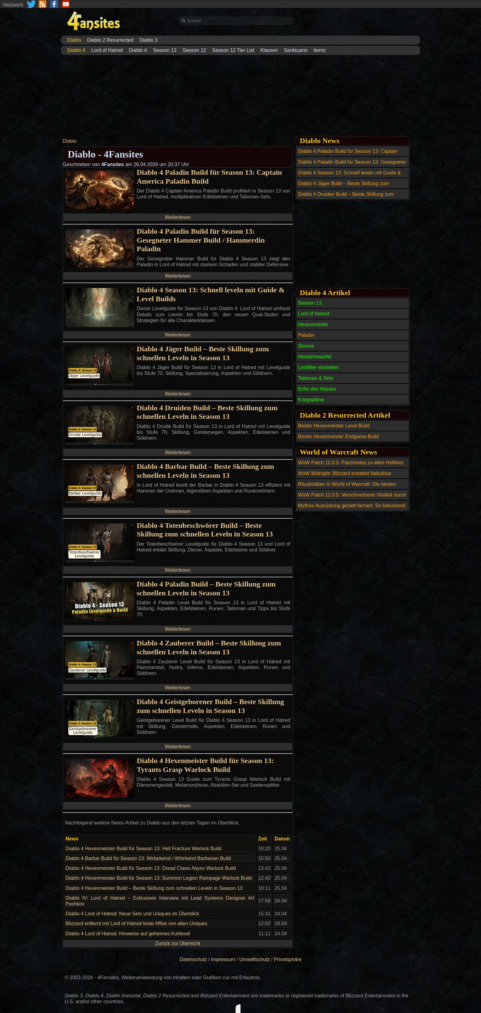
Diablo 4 (138, 50)
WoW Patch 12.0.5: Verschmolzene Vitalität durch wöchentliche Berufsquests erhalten (352, 498)
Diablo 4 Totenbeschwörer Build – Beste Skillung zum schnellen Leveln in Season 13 (205, 529)
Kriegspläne (311, 399)
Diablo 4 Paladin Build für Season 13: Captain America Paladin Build (209, 176)
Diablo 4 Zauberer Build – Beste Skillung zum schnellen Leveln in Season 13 (209, 647)
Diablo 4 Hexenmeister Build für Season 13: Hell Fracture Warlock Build (143, 848)
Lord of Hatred (107, 50)
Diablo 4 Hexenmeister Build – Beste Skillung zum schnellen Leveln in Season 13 (154, 888)
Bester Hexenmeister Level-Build (333, 425)
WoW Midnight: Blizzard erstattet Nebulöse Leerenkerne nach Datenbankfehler (344, 477)
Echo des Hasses (317, 389)
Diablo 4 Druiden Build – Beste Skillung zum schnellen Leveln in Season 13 (207, 412)
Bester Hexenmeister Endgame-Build (338, 436)
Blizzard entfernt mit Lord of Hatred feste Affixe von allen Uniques (136, 923)
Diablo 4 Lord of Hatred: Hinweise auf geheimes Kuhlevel (128, 933)
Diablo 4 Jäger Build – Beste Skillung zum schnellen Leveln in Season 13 (203, 353)
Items (319, 50)
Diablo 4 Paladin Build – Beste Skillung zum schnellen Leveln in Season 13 (206, 588)
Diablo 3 (149, 40)
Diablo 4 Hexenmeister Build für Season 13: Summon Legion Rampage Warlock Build (159, 878)
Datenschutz (193, 959)
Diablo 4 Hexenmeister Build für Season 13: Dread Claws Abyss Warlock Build (151, 868)
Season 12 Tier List (233, 50)
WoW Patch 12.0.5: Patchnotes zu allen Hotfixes (350, 462)
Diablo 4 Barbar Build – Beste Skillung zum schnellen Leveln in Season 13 (205, 470)
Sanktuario (296, 50)
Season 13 (165, 50)
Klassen (269, 50)
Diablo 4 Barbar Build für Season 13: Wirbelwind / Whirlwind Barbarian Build (148, 858)
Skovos (306, 346)
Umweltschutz (254, 959)
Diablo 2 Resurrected (110, 40)
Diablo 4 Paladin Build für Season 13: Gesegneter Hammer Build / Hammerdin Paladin (201, 240)
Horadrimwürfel (314, 356)
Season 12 (194, 50)
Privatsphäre (288, 959)
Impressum (223, 959)
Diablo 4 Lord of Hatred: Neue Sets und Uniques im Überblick (132, 913)
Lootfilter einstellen (318, 367)
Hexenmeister (313, 324)
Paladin (306, 335)
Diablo (69, 141)
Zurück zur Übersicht (177, 943)
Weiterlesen (177, 217)
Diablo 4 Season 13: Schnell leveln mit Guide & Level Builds (211, 294)
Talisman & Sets (315, 378)
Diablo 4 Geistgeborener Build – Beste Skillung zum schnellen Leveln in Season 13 (210, 706)
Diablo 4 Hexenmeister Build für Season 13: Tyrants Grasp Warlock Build (205, 765)
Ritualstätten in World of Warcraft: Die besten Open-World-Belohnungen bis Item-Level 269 (347, 487)
